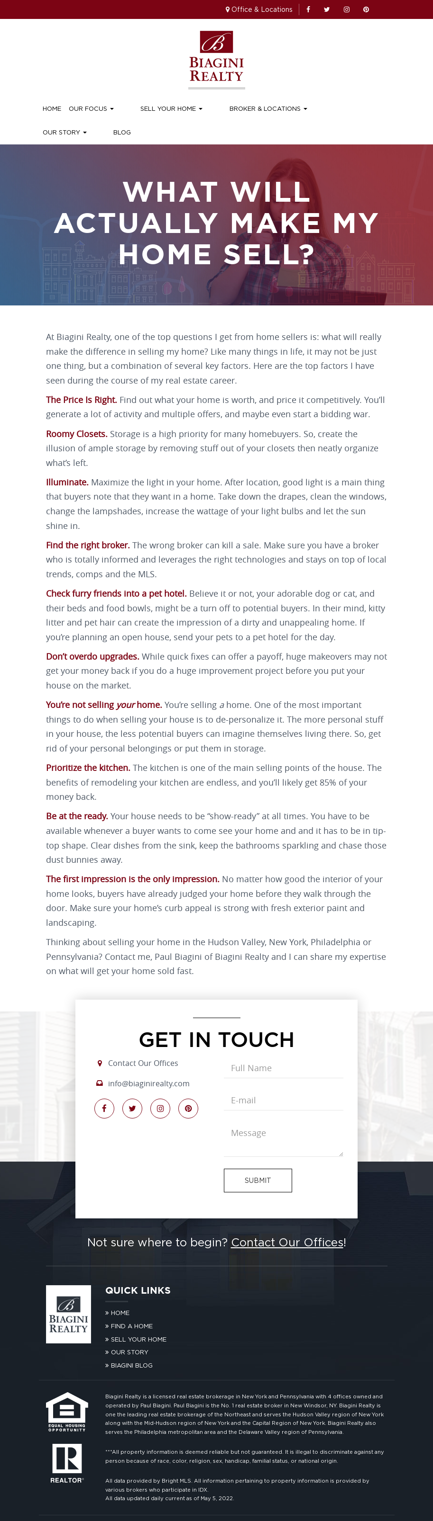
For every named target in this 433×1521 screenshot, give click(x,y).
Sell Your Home (152, 108)
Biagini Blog (132, 1341)
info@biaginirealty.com (149, 1060)
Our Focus (91, 108)
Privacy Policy (218, 1506)
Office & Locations (262, 9)
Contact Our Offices (143, 1039)
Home (52, 108)
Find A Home (132, 1302)
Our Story (298, 108)
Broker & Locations (230, 108)
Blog (337, 108)
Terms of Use (258, 1506)
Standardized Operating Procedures (330, 1506)
